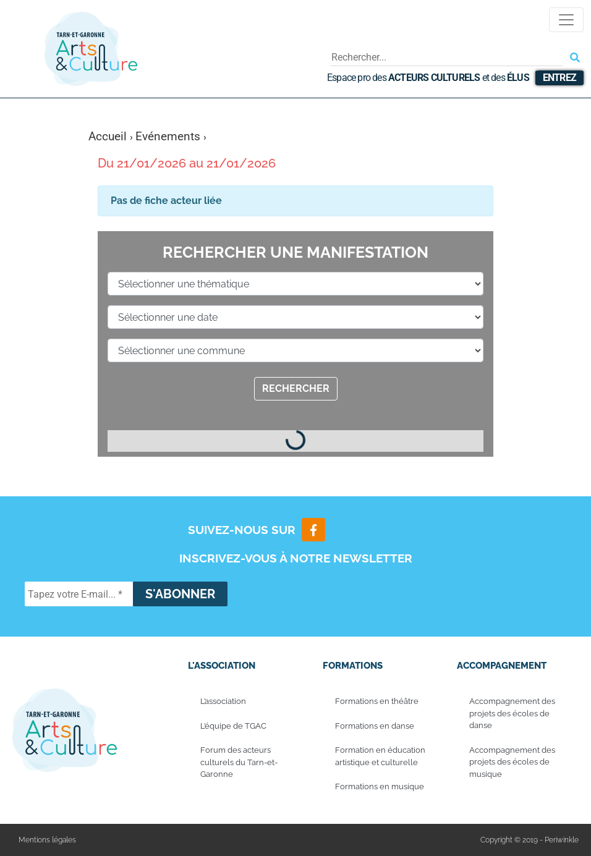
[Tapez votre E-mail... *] (79, 594)
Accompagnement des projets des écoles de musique (512, 762)
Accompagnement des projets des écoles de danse (512, 713)
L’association (223, 701)
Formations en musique (379, 786)
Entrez (559, 77)
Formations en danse (374, 726)
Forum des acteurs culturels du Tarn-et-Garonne (239, 762)
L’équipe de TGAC (233, 726)
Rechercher (296, 388)
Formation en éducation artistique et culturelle (380, 756)
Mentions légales (47, 840)
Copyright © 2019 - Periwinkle (529, 840)
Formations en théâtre (377, 701)
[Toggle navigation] (566, 19)
